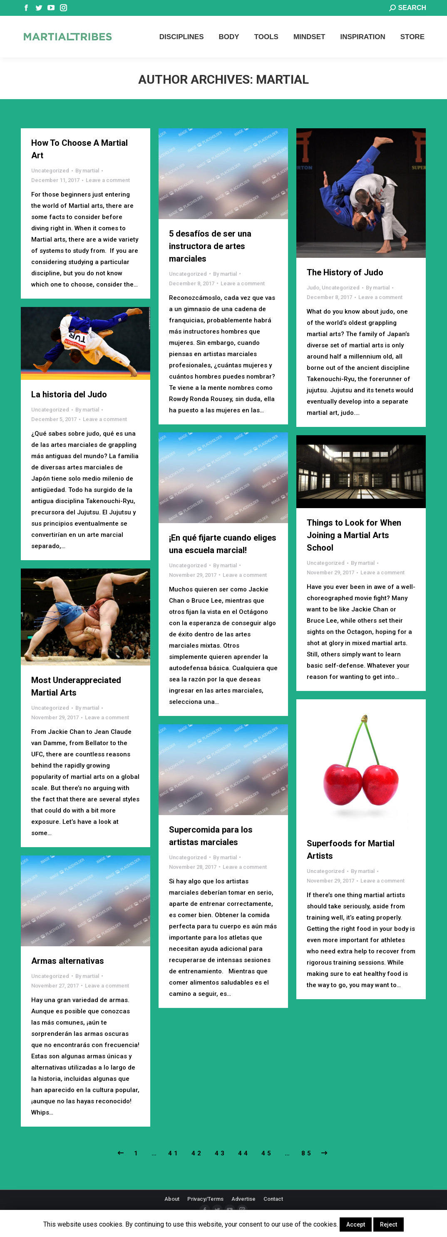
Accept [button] (355, 1224)
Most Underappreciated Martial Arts (76, 686)
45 (267, 1153)
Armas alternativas (67, 961)
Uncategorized (50, 170)
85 (307, 1153)
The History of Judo (345, 272)
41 (174, 1153)
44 (244, 1153)
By (87, 170)
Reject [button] (388, 1224)
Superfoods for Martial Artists (351, 849)
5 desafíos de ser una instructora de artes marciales (210, 246)
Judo (313, 287)
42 (197, 1153)
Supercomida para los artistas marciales (211, 836)
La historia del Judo (69, 394)
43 (220, 1153)
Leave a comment (108, 180)
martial (282, 79)
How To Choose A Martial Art (79, 149)
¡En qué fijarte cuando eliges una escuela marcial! (222, 544)
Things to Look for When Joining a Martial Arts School (354, 535)
